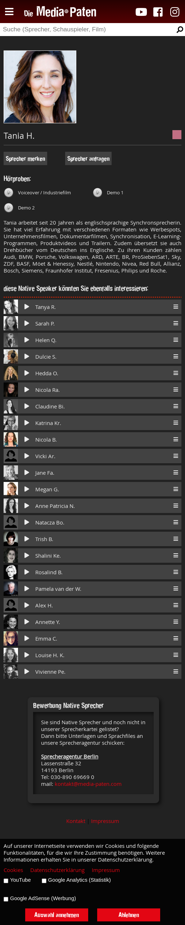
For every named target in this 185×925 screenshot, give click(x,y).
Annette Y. (47, 622)
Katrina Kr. (48, 423)
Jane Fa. (44, 472)
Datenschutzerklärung (57, 870)
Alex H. (44, 605)
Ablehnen (128, 914)
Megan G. (47, 489)
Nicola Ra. (47, 389)
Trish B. (44, 539)
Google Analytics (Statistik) (79, 880)
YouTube (20, 880)
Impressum (105, 821)
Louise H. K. (49, 655)
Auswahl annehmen (56, 914)
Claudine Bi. (50, 406)
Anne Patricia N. (55, 506)
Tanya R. (45, 307)
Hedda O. (46, 373)
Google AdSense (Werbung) (43, 898)
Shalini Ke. (48, 555)
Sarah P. (45, 323)
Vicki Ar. (45, 456)
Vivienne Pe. (50, 671)
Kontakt (75, 821)
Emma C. (46, 638)
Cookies (13, 870)
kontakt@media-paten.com (88, 783)
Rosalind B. (49, 572)
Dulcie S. (46, 356)
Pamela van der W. (58, 588)
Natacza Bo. (49, 522)
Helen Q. (46, 340)
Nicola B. (46, 439)
